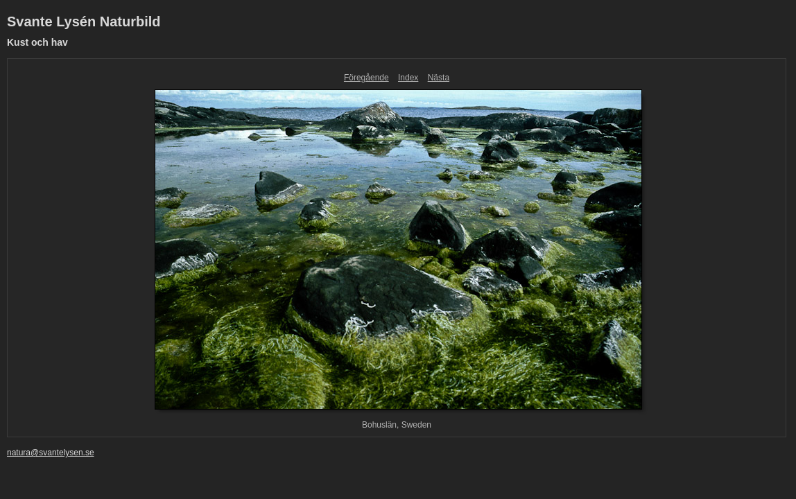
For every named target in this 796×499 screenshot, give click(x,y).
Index (408, 77)
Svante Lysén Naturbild (84, 21)
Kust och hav (37, 42)
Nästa (438, 77)
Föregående (366, 77)
